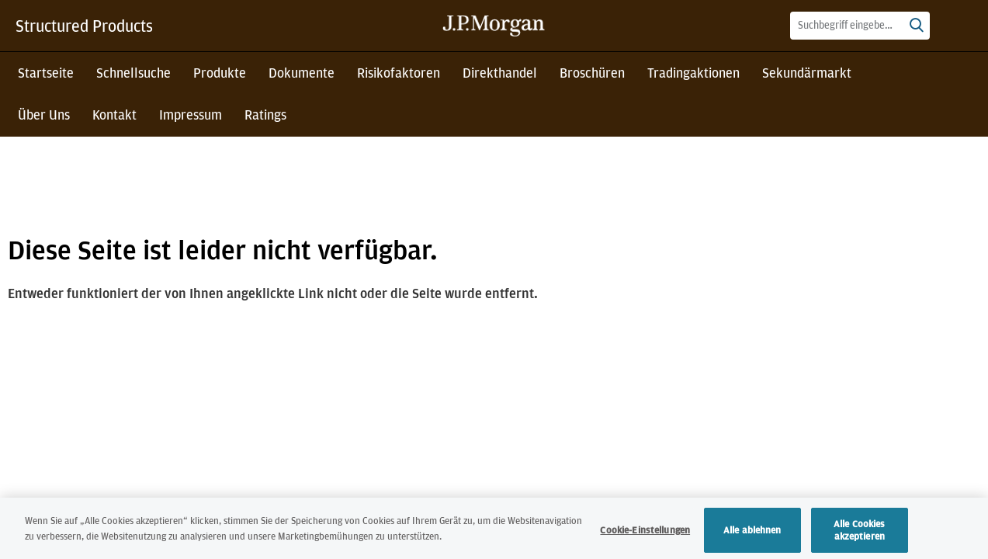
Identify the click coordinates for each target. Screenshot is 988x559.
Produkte (219, 72)
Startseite (46, 72)
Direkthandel (500, 72)
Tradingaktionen (693, 72)
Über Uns (44, 114)
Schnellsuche (133, 72)
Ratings (265, 114)
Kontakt (114, 114)
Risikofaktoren (398, 72)
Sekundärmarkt (806, 72)
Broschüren (592, 72)
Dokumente (302, 72)
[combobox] (860, 26)
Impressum (190, 114)
